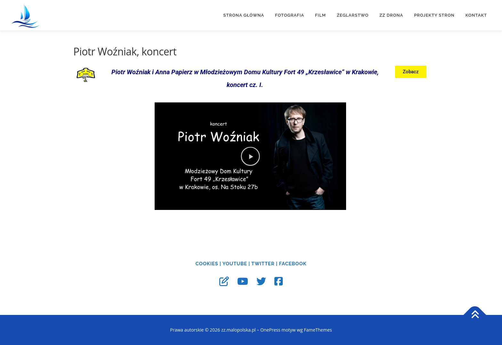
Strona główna (243, 15)
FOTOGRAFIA (289, 15)
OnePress (270, 330)
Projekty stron (434, 15)
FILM (320, 15)
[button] (250, 156)
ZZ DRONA (391, 15)
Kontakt (476, 15)
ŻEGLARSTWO (352, 15)
